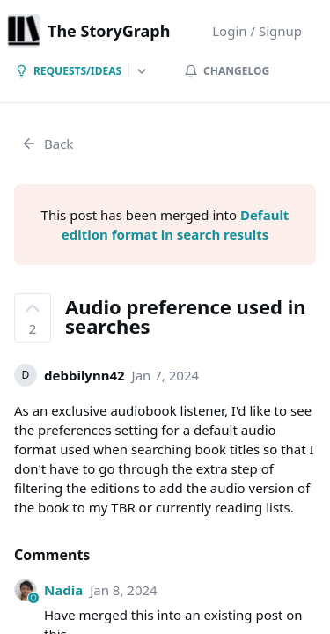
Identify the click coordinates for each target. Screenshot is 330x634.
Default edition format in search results (176, 224)
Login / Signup (257, 31)
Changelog (226, 70)
